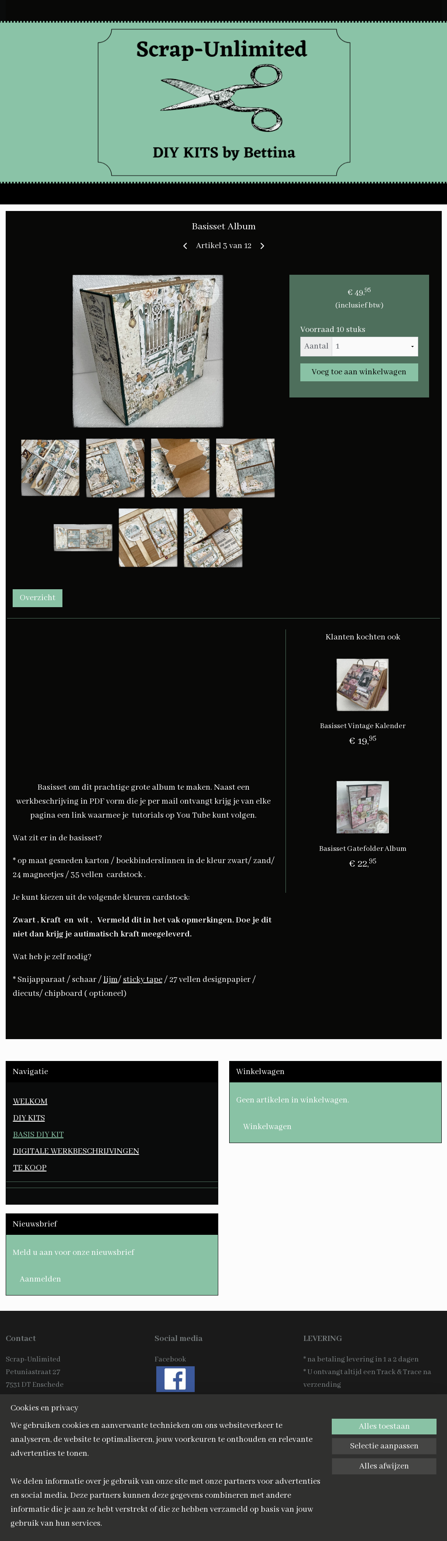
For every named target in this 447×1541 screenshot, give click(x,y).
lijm (110, 979)
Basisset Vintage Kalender (363, 726)
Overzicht (37, 598)
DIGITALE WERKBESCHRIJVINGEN (76, 1151)
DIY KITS (29, 1118)
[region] (165, 1480)
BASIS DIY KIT (38, 1135)
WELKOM (30, 1101)
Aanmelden (40, 1279)
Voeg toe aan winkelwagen (359, 372)
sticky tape (142, 979)
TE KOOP (30, 1168)
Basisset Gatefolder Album (362, 848)
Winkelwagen (267, 1127)
